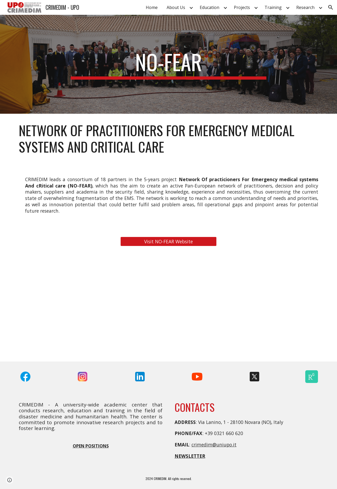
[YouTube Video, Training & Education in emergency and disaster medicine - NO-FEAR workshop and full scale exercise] (272, 307)
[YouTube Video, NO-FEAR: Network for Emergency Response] (168, 307)
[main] (168, 64)
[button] (330, 7)
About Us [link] (176, 7)
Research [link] (305, 7)
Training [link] (273, 7)
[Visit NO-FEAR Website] (168, 241)
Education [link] (209, 7)
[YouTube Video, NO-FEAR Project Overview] (65, 307)
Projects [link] (242, 7)
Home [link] (152, 7)
